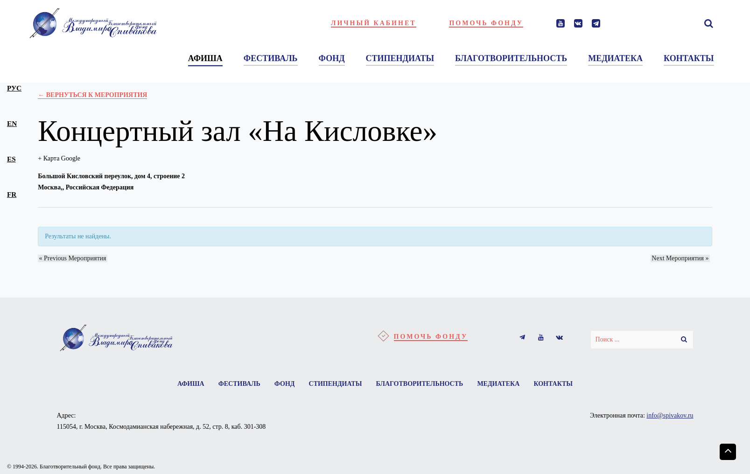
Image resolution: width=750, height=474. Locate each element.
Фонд (283, 384)
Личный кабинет (373, 23)
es (11, 159)
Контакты (558, 384)
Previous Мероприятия (71, 258)
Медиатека (501, 384)
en (12, 123)
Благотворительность (421, 384)
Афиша (186, 384)
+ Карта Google (59, 158)
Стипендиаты (335, 384)
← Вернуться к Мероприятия (92, 94)
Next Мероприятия (681, 258)
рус (14, 88)
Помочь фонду (486, 23)
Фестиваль (236, 384)
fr (11, 194)
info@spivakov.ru (669, 416)
